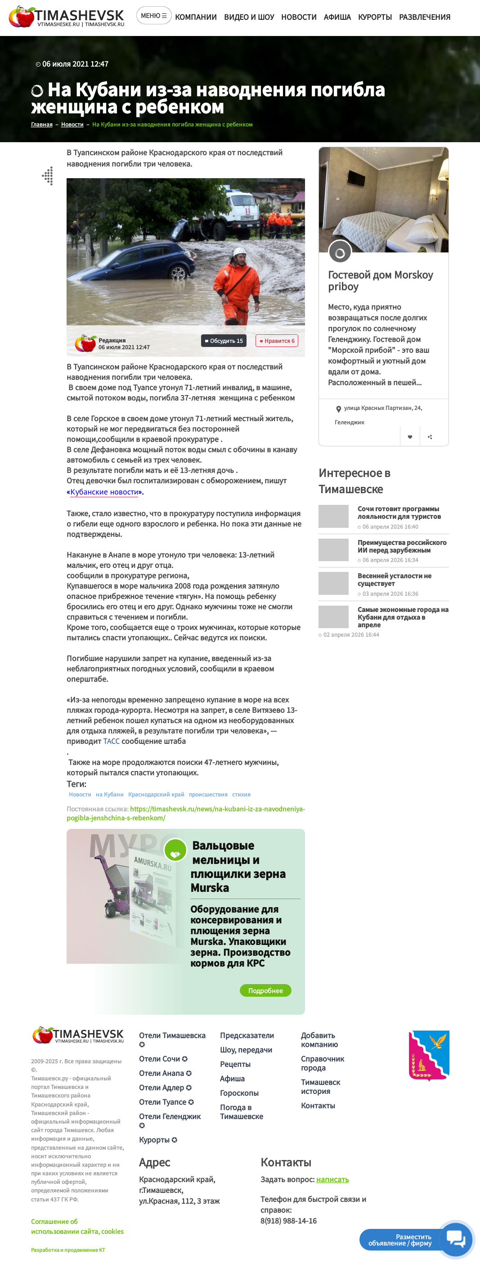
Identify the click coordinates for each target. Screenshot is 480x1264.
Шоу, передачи (246, 1049)
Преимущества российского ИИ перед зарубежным (402, 546)
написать (332, 1179)
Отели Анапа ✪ (165, 1072)
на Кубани (110, 794)
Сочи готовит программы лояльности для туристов (399, 512)
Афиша (337, 16)
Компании (196, 16)
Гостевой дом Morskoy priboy (380, 280)
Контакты (318, 1105)
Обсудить (224, 340)
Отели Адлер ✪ (165, 1087)
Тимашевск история (320, 1086)
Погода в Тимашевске (241, 1111)
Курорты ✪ (158, 1139)
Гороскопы (239, 1092)
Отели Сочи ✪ (163, 1058)
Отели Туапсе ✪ (166, 1101)
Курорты (375, 16)
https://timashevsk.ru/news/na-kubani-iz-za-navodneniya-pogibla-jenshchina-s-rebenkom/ (186, 813)
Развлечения (424, 16)
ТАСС (111, 741)
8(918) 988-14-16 (288, 1220)
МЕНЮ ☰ (154, 15)
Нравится (277, 340)
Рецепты (235, 1063)
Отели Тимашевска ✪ (172, 1039)
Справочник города (322, 1063)
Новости (299, 16)
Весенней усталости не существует (394, 579)
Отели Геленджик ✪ (170, 1120)
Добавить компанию (319, 1039)
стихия (241, 794)
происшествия (208, 794)
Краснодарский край (156, 794)
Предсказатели (247, 1034)
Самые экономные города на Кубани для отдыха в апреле (403, 617)
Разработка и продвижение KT (68, 1249)
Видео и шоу (249, 16)
